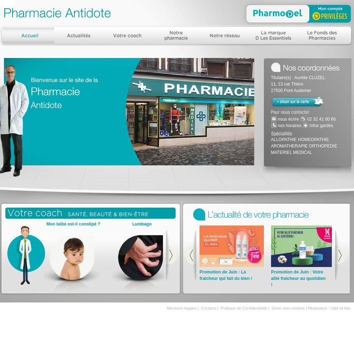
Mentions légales (182, 308)
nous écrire (288, 119)
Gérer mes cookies (288, 308)
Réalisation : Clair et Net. (329, 308)
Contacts (208, 308)
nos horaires (289, 125)
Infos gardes (320, 125)
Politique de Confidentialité (244, 308)
